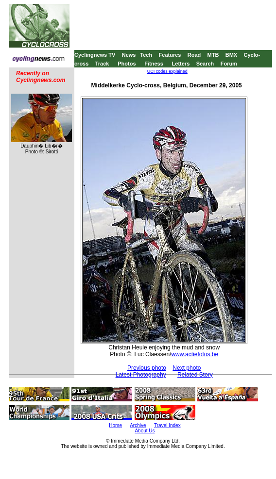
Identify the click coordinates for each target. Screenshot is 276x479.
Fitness (153, 63)
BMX (231, 55)
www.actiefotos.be (194, 354)
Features (170, 55)
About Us (145, 430)
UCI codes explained (167, 71)
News (129, 55)
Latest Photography (141, 374)
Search (205, 63)
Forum (229, 63)
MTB (213, 55)
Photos (127, 63)
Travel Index (167, 425)
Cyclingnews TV (94, 55)
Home (115, 425)
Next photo (186, 367)
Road (194, 55)
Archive (138, 425)
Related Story (195, 374)
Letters (181, 63)
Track (102, 63)
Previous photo (146, 367)
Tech (146, 55)
